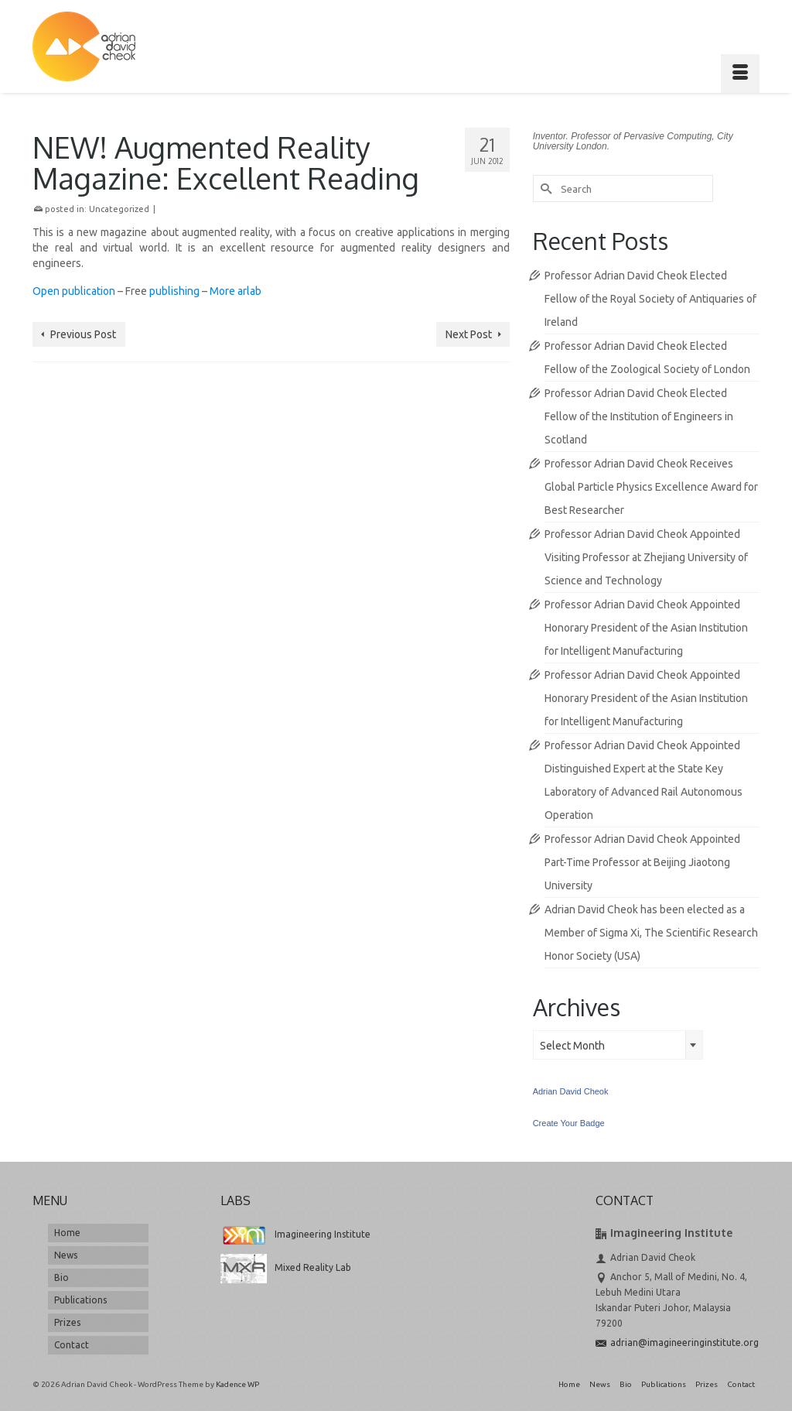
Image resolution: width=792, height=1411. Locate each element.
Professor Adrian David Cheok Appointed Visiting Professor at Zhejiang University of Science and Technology (646, 557)
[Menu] (740, 73)
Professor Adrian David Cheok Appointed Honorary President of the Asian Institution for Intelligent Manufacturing (646, 627)
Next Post (469, 334)
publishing (174, 291)
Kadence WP (237, 1384)
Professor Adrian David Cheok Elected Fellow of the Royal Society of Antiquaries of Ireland (650, 298)
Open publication (73, 291)
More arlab (235, 291)
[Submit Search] (544, 188)
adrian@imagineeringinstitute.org (677, 1342)
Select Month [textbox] (572, 1045)
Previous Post (83, 334)
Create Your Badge (569, 1123)
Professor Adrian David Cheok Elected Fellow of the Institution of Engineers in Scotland (638, 416)
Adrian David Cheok (571, 1091)
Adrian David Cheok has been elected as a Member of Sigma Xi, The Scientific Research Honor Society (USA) (651, 932)
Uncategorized (119, 209)
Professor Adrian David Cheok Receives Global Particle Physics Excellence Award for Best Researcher (651, 486)
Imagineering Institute (295, 1234)
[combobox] (618, 1045)
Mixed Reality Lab (285, 1267)
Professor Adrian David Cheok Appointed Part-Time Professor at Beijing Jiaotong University (642, 862)
